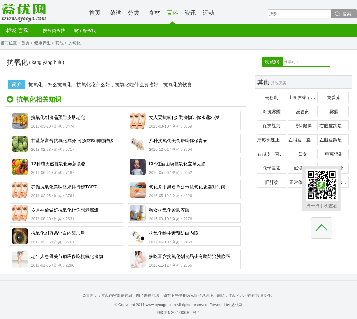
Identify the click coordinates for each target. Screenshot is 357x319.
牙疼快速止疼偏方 (271, 139)
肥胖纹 (271, 182)
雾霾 (333, 111)
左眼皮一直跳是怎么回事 (303, 139)
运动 (208, 13)
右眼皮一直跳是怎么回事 (271, 154)
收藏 (272, 61)
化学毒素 (272, 168)
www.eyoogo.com (160, 305)
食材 (154, 13)
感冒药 (302, 111)
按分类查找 (54, 30)
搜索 (346, 13)
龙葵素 (334, 97)
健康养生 (42, 43)
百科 (172, 17)
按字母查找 (85, 30)
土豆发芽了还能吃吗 (303, 97)
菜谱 (115, 13)
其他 (59, 43)
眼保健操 (303, 125)
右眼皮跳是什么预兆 (334, 125)
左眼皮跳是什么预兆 (334, 139)
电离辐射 (334, 154)
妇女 (302, 154)
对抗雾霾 (272, 111)
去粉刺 (271, 97)
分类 (133, 13)
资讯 (190, 13)
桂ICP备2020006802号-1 (178, 312)
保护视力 (272, 125)
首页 (94, 13)
